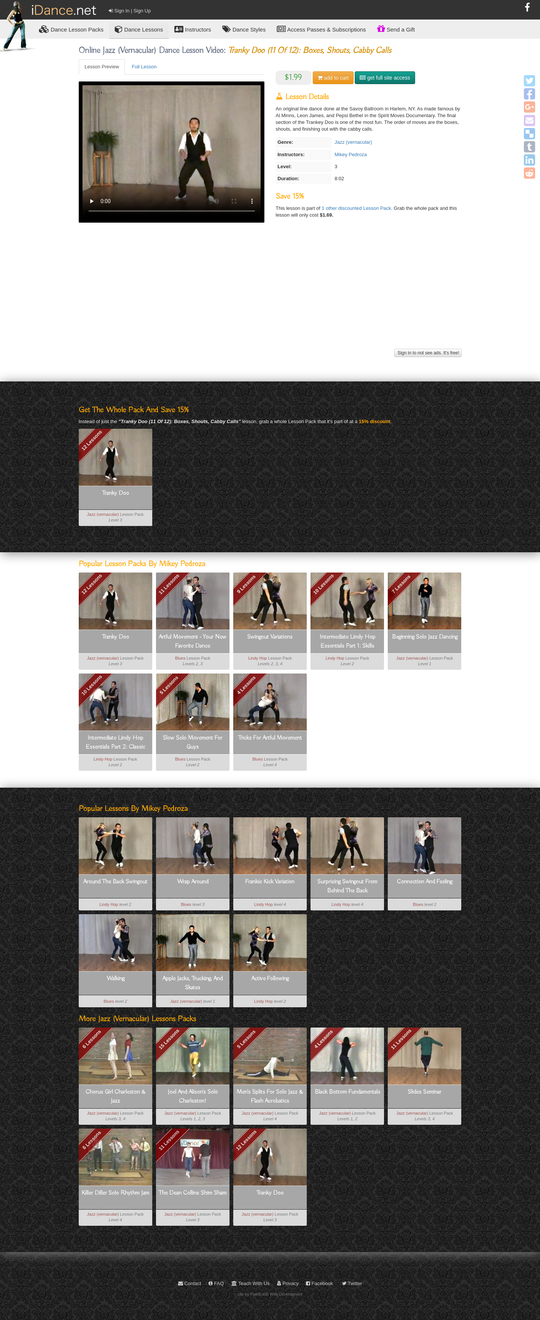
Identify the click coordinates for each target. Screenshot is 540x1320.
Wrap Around (192, 882)
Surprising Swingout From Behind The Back (347, 886)
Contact (189, 1283)
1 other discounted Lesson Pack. (358, 208)
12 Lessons (91, 440)
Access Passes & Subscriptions (321, 29)
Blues (180, 658)
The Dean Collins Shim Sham (192, 1193)
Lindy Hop (257, 658)
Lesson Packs (71, 29)
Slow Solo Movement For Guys (192, 742)
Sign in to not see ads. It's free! (427, 353)
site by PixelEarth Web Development (270, 1294)
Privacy (287, 1283)
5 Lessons (169, 685)
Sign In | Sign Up (130, 11)
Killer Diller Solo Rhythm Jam (115, 1193)
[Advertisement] (270, 294)
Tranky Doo (115, 493)
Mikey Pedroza (350, 154)
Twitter (352, 1283)
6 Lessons (91, 1038)
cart (333, 78)
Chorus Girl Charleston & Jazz (116, 1096)
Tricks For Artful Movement (270, 738)
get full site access (385, 78)
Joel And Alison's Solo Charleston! (193, 1096)
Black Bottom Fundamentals (347, 1092)
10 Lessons (323, 584)
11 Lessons (169, 584)
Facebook (319, 1283)
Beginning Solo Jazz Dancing (425, 637)
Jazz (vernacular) (353, 142)
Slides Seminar (424, 1092)
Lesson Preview (102, 66)
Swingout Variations (269, 637)
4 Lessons (246, 685)
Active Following (270, 978)
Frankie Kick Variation (269, 882)
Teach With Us (250, 1283)
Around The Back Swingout (115, 882)
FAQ (216, 1283)
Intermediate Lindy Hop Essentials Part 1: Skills (347, 641)
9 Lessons (246, 584)
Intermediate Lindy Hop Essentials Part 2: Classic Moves (115, 743)
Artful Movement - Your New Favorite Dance (192, 641)
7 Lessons (400, 584)
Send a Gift (396, 28)
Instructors (192, 29)
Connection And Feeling (424, 882)
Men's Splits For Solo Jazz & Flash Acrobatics (270, 1096)
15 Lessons (169, 1039)
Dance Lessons (139, 29)
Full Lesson (144, 66)
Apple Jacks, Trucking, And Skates (192, 983)
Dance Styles (244, 29)
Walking (115, 978)
